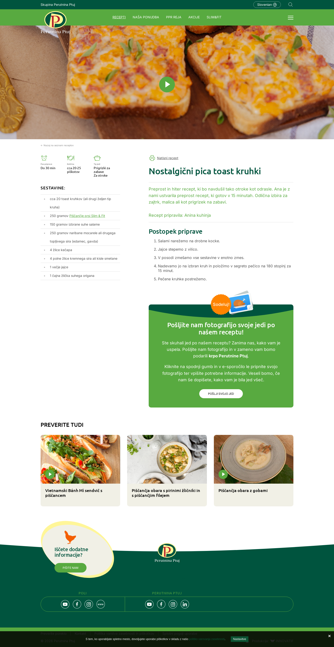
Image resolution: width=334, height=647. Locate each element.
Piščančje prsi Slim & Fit (87, 216)
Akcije (194, 17)
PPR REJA (173, 17)
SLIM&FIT (214, 17)
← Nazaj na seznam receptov (57, 145)
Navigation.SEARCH (290, 4)
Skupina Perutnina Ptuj (58, 4)
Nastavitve (239, 639)
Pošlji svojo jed (221, 394)
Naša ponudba (146, 17)
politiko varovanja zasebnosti (207, 639)
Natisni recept (167, 158)
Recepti (119, 17)
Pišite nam (70, 568)
